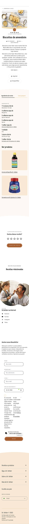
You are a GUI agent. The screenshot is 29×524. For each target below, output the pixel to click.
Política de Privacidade (7, 520)
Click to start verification (15, 433)
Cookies (4, 518)
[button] (14, 31)
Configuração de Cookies (8, 515)
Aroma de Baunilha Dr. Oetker (9, 127)
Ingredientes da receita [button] (7, 96)
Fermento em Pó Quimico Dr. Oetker (11, 141)
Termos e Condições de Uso (9, 516)
